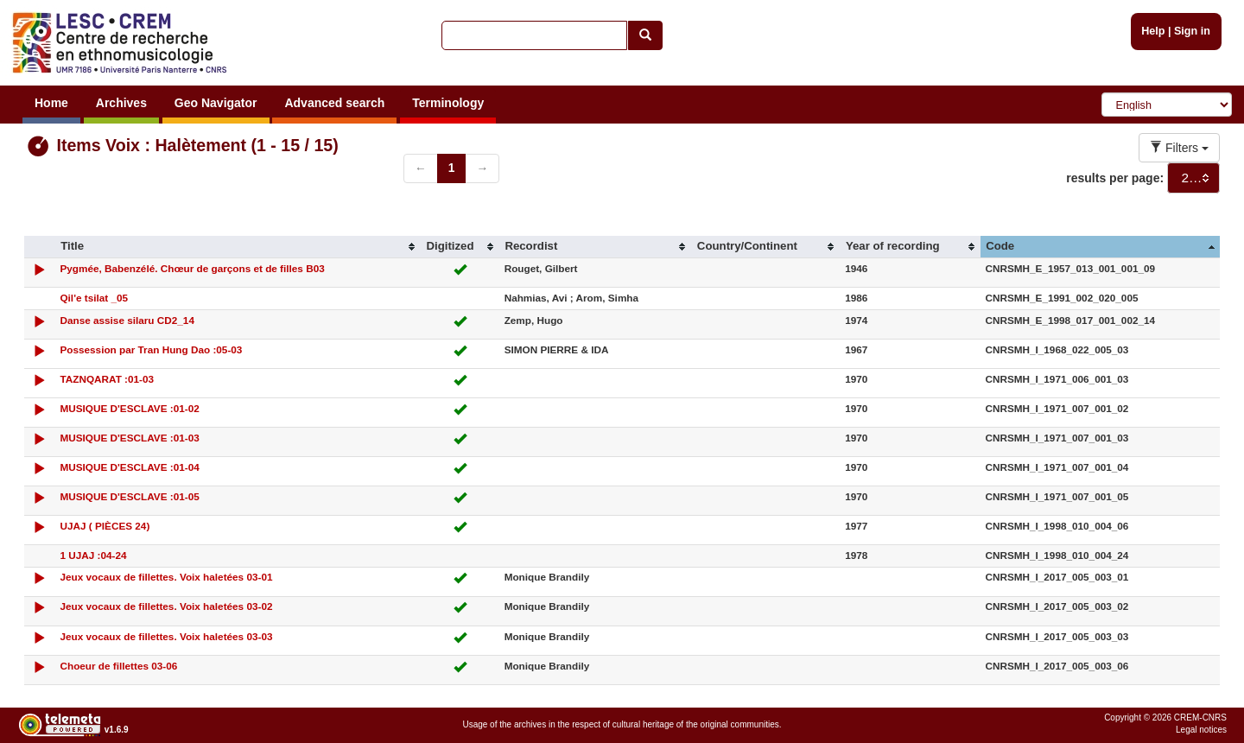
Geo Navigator (216, 103)
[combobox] (1193, 178)
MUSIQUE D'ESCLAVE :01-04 (129, 467)
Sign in (1192, 31)
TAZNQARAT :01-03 (107, 378)
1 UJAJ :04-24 (93, 555)
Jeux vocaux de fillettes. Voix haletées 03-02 (166, 606)
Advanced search (334, 103)
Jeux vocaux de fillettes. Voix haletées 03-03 (166, 636)
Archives (121, 103)
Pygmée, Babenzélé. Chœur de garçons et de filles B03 (192, 268)
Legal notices (1201, 729)
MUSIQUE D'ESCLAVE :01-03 (129, 437)
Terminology (448, 103)
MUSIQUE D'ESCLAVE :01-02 (129, 408)
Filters (1179, 148)
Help (1153, 31)
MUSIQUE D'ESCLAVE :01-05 (129, 496)
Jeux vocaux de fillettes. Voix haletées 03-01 (166, 576)
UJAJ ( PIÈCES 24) (104, 525)
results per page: (1115, 178)
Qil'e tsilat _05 (94, 297)
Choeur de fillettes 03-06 (118, 665)
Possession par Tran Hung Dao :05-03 (151, 349)
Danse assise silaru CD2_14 (127, 320)
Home (51, 103)
